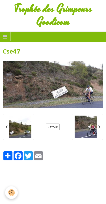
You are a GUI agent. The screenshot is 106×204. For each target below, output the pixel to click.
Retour (52, 127)
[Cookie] (11, 192)
